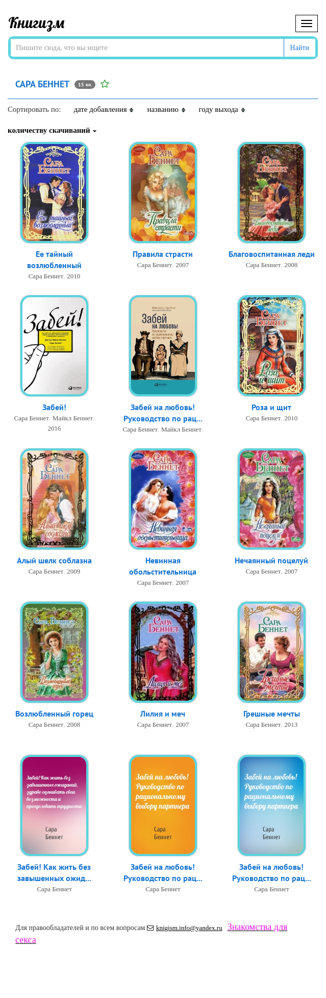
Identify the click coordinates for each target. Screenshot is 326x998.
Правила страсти (163, 254)
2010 (73, 277)
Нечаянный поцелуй (271, 561)
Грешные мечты (271, 714)
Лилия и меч (162, 714)
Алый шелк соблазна (54, 561)
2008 (290, 265)
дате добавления (103, 109)
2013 (290, 725)
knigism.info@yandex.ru (184, 928)
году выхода (222, 109)
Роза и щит (271, 407)
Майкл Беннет (73, 418)
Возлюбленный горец (54, 714)
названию (166, 109)
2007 (182, 265)
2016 (54, 429)
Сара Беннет (46, 277)
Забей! (54, 407)
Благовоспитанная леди (272, 254)
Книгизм (36, 22)
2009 (73, 572)
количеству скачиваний (52, 130)
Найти (299, 48)
